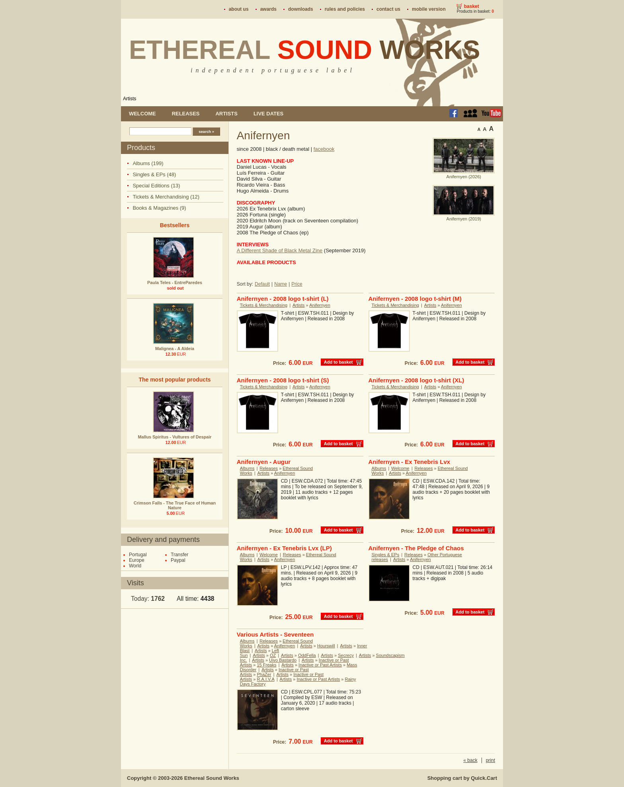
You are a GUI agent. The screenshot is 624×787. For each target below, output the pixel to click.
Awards (268, 9)
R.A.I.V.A (266, 679)
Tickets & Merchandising (263, 305)
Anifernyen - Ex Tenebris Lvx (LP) (284, 548)
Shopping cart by (462, 778)
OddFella (307, 655)
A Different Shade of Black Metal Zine (280, 250)
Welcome (142, 114)
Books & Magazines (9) (159, 208)
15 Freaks (267, 664)
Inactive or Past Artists (320, 664)
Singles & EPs (386, 554)
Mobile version (429, 9)
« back (470, 760)
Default (262, 284)
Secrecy (346, 655)
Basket (471, 6)
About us (239, 9)
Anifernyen (319, 305)
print (490, 760)
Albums (247, 468)
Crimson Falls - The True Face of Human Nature (175, 505)
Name (280, 284)
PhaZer (264, 674)
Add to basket (338, 362)
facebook (324, 149)
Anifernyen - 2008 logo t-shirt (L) (283, 298)
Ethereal (304, 49)
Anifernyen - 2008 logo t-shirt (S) (283, 380)
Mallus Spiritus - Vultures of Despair (175, 436)
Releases (186, 114)
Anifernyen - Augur (264, 461)
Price (296, 284)
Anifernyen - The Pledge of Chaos (416, 548)
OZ (273, 655)
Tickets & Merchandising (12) (166, 197)
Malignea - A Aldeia (174, 348)
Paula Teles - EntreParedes (174, 282)
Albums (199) (148, 163)
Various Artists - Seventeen (275, 634)
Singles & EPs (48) (154, 174)
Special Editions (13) (156, 186)
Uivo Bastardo (282, 660)
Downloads (300, 9)
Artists (129, 98)
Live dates (268, 114)
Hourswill (326, 645)
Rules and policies (345, 9)
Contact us (388, 9)
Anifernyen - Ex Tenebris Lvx (409, 461)
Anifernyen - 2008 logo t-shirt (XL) (416, 380)
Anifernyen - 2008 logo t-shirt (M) (415, 298)
